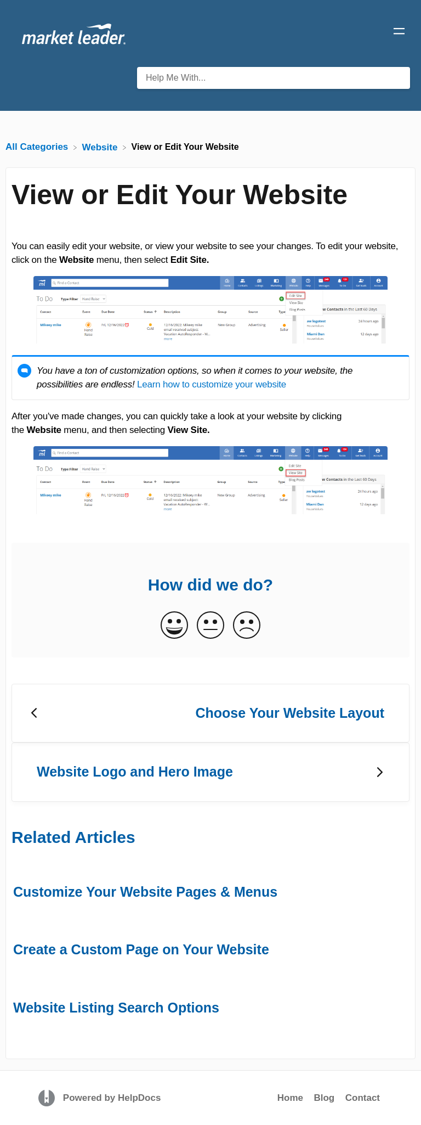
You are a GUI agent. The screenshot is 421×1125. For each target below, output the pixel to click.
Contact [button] (362, 1098)
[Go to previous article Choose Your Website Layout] (210, 713)
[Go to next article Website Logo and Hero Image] (210, 772)
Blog (324, 1098)
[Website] (101, 147)
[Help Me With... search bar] (273, 78)
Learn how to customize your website (211, 384)
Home (290, 1098)
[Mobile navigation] (399, 32)
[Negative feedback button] (247, 626)
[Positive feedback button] (174, 626)
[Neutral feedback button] (210, 626)
